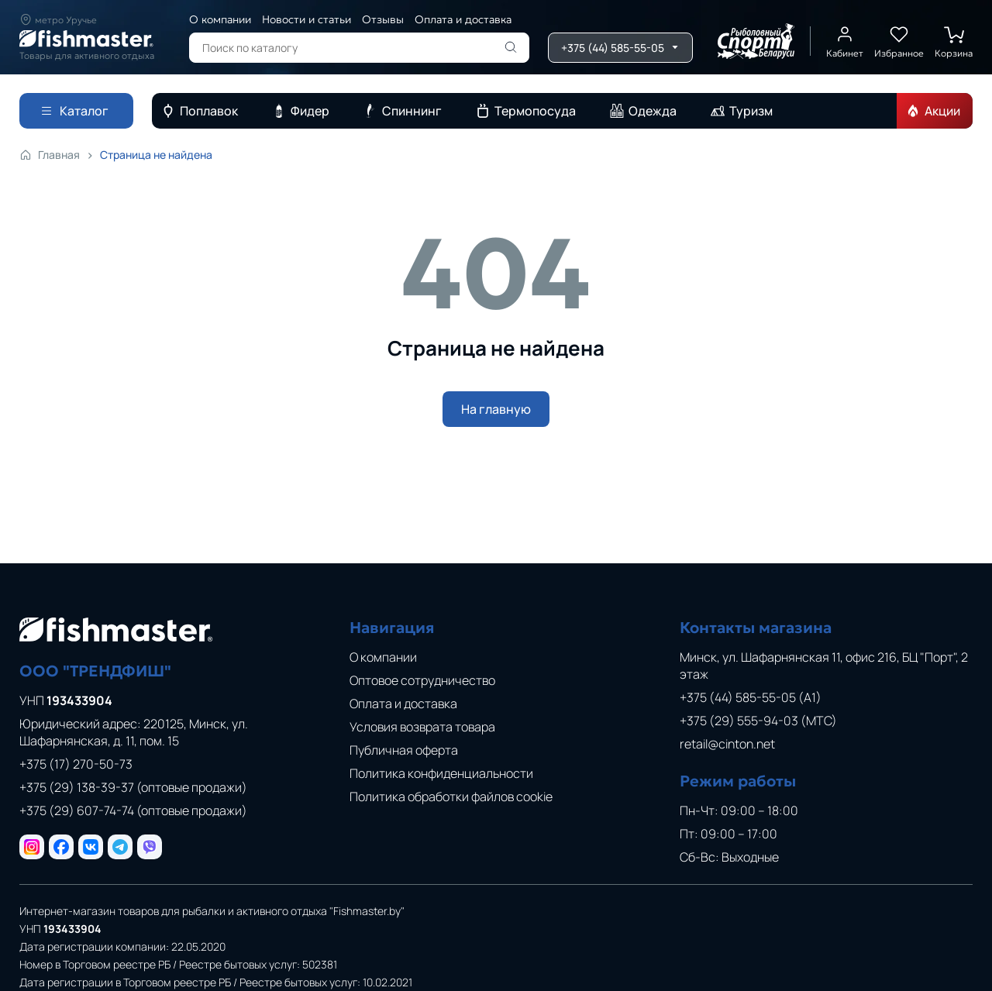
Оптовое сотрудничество (422, 680)
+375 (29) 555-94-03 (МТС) (758, 720)
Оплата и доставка (463, 19)
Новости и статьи (306, 19)
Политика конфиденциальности (441, 773)
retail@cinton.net (727, 743)
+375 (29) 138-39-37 (133, 787)
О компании (220, 19)
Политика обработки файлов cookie (451, 796)
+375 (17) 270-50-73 (76, 763)
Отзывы (383, 19)
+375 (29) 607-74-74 (133, 810)
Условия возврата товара (422, 726)
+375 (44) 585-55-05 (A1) (751, 697)
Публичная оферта (404, 750)
